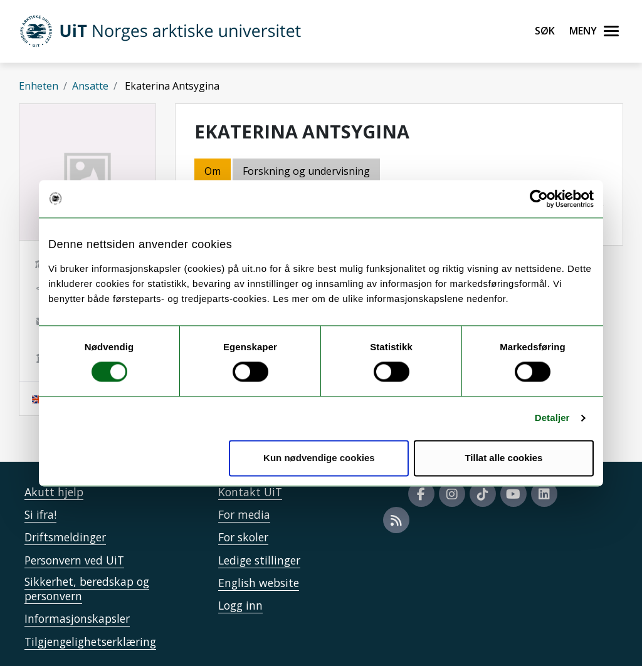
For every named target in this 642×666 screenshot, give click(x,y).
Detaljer (552, 418)
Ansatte (90, 86)
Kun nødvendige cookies (319, 457)
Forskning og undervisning (306, 171)
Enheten (38, 86)
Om (212, 171)
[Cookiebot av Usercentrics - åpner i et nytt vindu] (539, 198)
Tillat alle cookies (503, 457)
